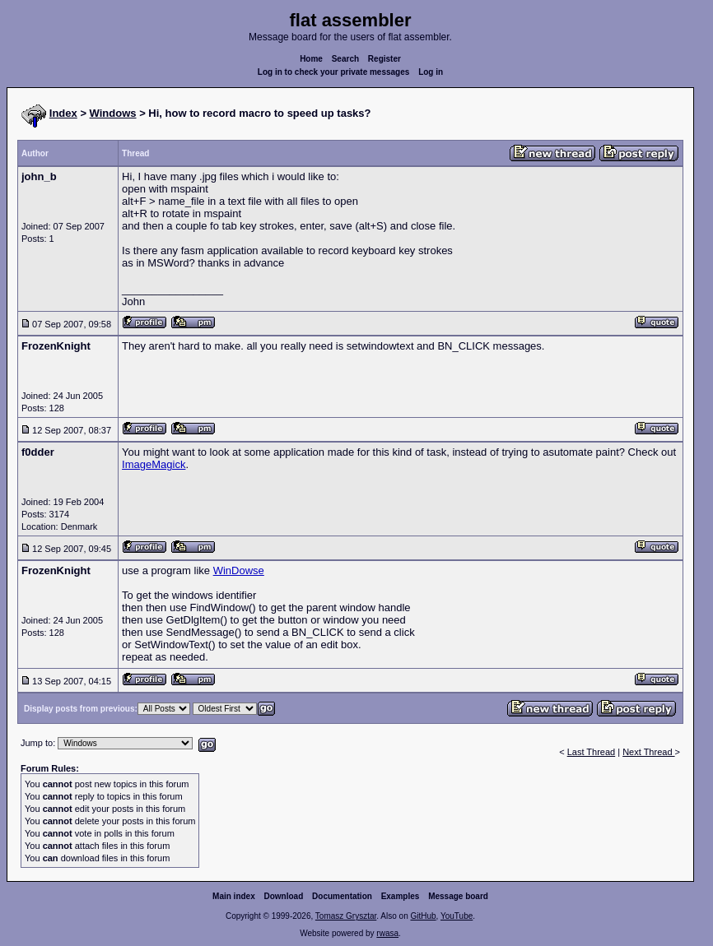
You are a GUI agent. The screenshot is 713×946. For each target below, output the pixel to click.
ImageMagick (153, 464)
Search (345, 58)
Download (284, 896)
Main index (233, 896)
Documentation (342, 896)
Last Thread (591, 752)
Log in (430, 72)
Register (384, 58)
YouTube (456, 915)
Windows (113, 113)
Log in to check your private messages (334, 72)
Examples (400, 896)
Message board (458, 896)
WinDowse (238, 570)
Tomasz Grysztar (345, 915)
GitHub (423, 915)
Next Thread (648, 752)
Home (311, 58)
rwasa (387, 933)
